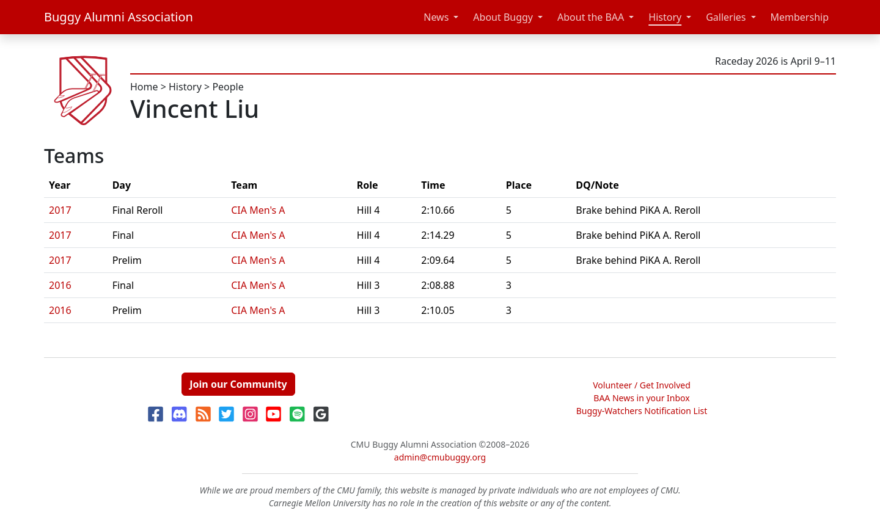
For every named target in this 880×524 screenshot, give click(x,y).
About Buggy (503, 17)
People (227, 86)
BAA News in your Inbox (641, 398)
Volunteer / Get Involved (642, 385)
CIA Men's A (258, 210)
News (436, 17)
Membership (800, 17)
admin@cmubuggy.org (440, 457)
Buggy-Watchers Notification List (642, 411)
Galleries (726, 17)
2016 (60, 285)
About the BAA (590, 17)
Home (144, 86)
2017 (60, 210)
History (664, 17)
